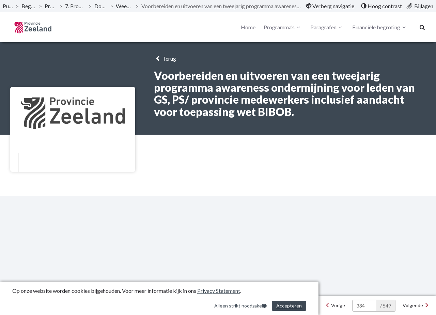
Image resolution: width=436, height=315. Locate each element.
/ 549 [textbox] (385, 306)
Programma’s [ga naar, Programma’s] (51, 6)
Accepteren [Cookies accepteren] (289, 306)
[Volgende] (415, 305)
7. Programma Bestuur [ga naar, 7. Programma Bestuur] (75, 6)
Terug (165, 58)
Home (248, 27)
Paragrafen (327, 27)
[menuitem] (330, 6)
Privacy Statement (218, 290)
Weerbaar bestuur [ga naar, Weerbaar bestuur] (124, 6)
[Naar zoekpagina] (422, 27)
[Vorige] (335, 305)
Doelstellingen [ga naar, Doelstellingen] (101, 6)
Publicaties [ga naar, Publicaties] (8, 6)
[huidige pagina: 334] (364, 306)
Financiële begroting (380, 27)
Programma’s (283, 27)
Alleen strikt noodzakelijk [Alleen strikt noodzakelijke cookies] (240, 306)
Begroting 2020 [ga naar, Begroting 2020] (28, 6)
